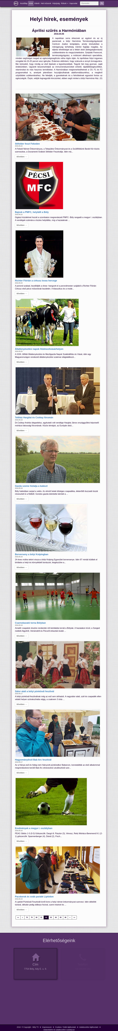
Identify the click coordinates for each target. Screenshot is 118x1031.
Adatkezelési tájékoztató (88, 1027)
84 (56, 917)
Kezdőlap (24, 3)
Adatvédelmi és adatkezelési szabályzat (58, 1030)
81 (41, 917)
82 (46, 917)
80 (36, 917)
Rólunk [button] (64, 3)
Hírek (31, 3)
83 (51, 917)
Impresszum (47, 1027)
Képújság (56, 3)
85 (61, 917)
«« (18, 917)
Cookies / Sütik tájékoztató (65, 1027)
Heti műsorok (46, 3)
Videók (37, 3)
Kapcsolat (73, 3)
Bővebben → (22, 157)
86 (65, 917)
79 (31, 917)
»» (74, 917)
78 (27, 917)
